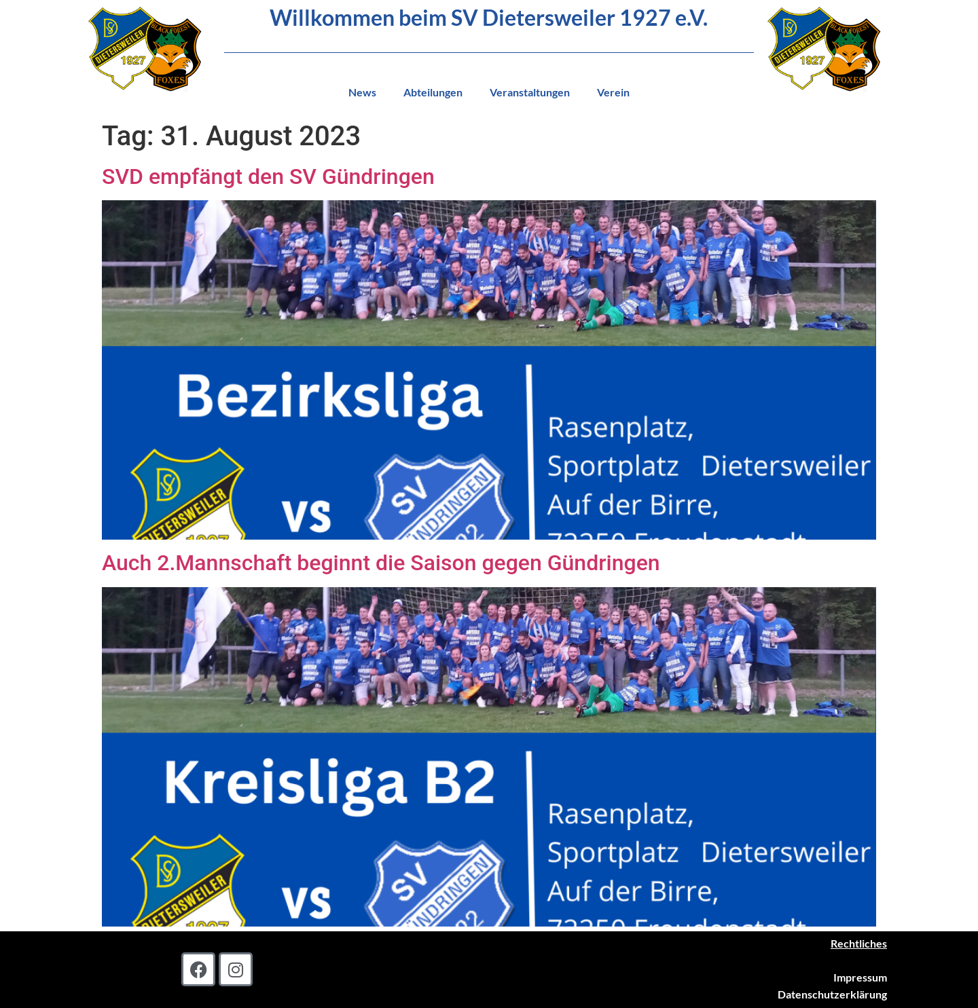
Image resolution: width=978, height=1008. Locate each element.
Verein (613, 92)
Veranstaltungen (530, 92)
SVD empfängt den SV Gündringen (268, 176)
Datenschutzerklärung (832, 994)
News (362, 92)
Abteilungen (433, 92)
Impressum (860, 977)
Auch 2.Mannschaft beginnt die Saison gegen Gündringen (381, 563)
